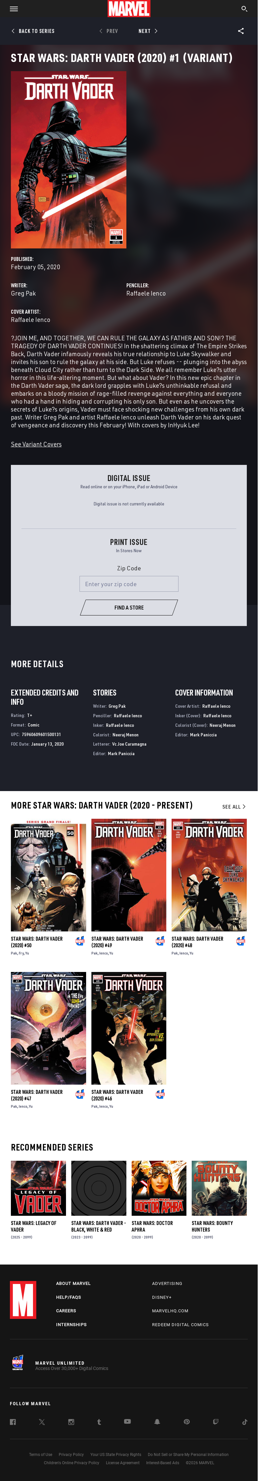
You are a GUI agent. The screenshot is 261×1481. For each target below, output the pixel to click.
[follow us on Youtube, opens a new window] (127, 1422)
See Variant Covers (36, 444)
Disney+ (162, 1297)
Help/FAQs (68, 1297)
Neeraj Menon (126, 734)
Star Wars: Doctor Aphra (152, 1226)
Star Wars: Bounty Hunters (212, 1226)
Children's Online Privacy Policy (71, 1463)
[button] (11, 8)
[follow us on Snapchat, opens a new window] (157, 1422)
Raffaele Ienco (146, 293)
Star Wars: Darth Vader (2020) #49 (117, 942)
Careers (66, 1310)
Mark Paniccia (121, 753)
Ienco (103, 953)
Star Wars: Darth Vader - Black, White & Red (98, 1226)
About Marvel (73, 1283)
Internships (71, 1324)
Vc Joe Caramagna (129, 744)
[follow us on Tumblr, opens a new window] (99, 1423)
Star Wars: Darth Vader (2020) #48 (197, 942)
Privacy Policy (71, 1454)
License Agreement (123, 1463)
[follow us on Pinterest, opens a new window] (187, 1422)
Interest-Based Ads (162, 1463)
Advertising (167, 1283)
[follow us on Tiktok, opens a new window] (245, 1423)
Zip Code (129, 568)
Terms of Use (40, 1454)
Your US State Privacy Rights (115, 1454)
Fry (21, 953)
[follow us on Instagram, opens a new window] (71, 1423)
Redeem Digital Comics (180, 1324)
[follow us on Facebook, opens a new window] (13, 1423)
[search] (245, 9)
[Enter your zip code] (129, 583)
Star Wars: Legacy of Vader (33, 1226)
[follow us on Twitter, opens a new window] (42, 1423)
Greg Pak (23, 293)
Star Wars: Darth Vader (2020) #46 (117, 1095)
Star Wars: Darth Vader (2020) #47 (37, 1095)
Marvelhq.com (170, 1310)
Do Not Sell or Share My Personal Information (188, 1454)
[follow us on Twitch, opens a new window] (216, 1423)
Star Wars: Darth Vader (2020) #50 (37, 942)
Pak (14, 953)
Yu (27, 953)
